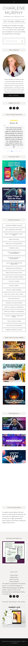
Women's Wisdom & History (14, 329)
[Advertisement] (14, 488)
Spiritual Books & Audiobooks (14, 307)
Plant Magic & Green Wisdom (14, 277)
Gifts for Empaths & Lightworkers (14, 253)
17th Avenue (14, 643)
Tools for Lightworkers (14, 325)
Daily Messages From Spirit (14, 229)
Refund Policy (14, 577)
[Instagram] (17, 108)
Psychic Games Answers (14, 289)
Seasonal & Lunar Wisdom (14, 302)
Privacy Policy (14, 575)
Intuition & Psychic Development (14, 258)
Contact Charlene (14, 581)
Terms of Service (14, 579)
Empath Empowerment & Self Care (14, 235)
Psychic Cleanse (14, 281)
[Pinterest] (14, 108)
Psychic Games (14, 285)
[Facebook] (10, 108)
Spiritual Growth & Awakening (14, 311)
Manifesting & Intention (14, 268)
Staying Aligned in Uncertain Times (14, 316)
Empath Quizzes (14, 239)
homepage (5, 29)
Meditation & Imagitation (14, 272)
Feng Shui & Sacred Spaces (14, 243)
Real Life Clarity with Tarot (14, 294)
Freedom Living (14, 248)
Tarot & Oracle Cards (14, 321)
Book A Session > (14, 95)
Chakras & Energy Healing (14, 225)
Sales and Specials (14, 298)
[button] (14, 2)
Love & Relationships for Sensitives (14, 264)
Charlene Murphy (14, 10)
